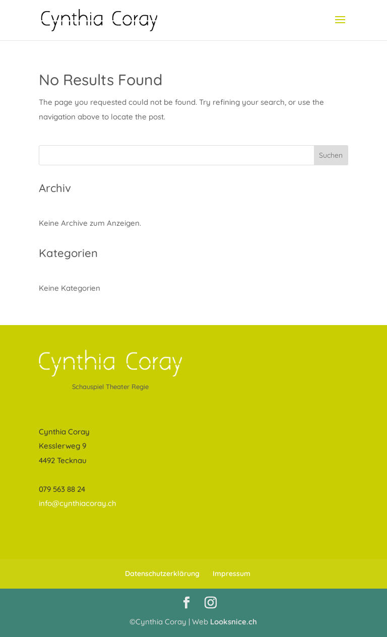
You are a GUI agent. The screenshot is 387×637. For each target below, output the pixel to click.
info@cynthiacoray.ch (77, 503)
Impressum (231, 573)
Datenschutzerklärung (162, 573)
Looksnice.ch (233, 621)
